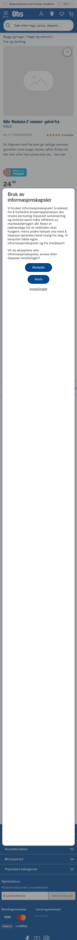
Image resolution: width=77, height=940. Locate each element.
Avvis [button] (39, 279)
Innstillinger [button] (38, 289)
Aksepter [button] (38, 267)
